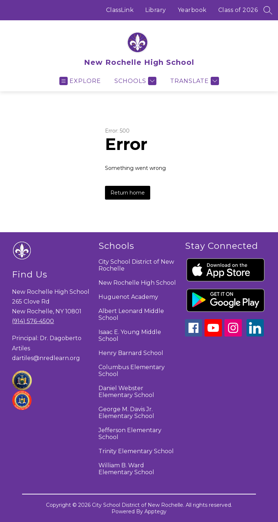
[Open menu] (80, 80)
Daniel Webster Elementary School (126, 391)
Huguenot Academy (128, 296)
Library (155, 10)
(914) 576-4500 (33, 321)
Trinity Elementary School (136, 451)
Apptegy (155, 511)
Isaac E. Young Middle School (129, 335)
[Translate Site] (193, 80)
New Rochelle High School (137, 282)
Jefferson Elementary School (129, 433)
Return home (127, 192)
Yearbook (192, 10)
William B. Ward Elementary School (126, 469)
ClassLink (120, 10)
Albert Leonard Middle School (131, 314)
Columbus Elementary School (131, 370)
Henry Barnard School (130, 353)
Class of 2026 (238, 10)
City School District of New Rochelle (136, 265)
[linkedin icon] (255, 334)
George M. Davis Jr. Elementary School (126, 412)
